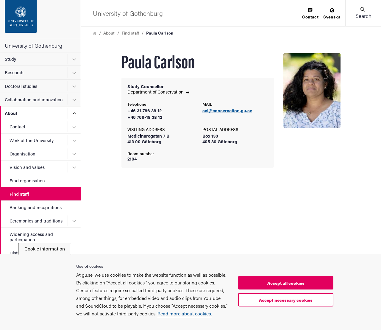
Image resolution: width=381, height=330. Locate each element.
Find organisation (27, 180)
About (11, 113)
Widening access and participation (31, 236)
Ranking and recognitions (36, 207)
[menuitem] (310, 14)
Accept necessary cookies (286, 300)
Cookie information (44, 248)
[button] (363, 13)
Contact (17, 126)
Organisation (22, 153)
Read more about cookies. (184, 313)
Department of (158, 91)
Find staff (19, 194)
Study (10, 59)
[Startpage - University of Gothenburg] (40, 19)
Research (14, 72)
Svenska (332, 14)
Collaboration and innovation (34, 99)
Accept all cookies (286, 283)
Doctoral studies (21, 86)
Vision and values (27, 167)
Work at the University (32, 140)
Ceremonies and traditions (36, 220)
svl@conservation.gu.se (227, 110)
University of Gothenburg (33, 45)
